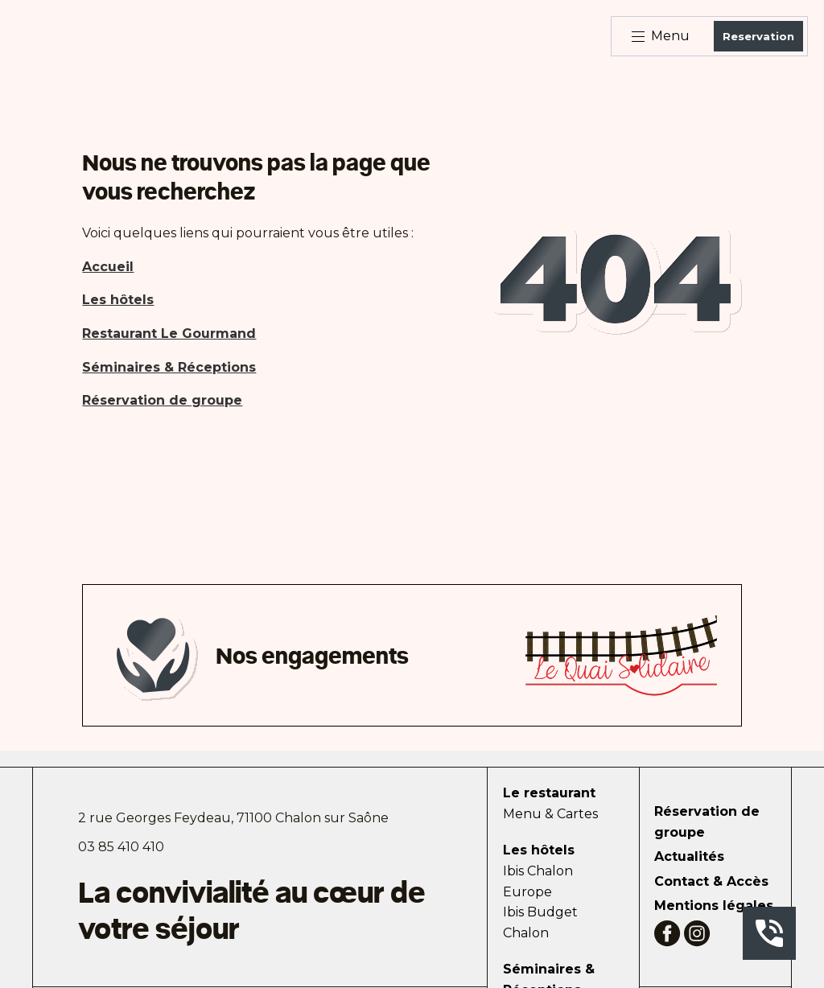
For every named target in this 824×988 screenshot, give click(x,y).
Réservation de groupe (707, 822)
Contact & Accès (711, 881)
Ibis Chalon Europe (538, 881)
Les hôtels (539, 850)
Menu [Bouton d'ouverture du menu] (661, 35)
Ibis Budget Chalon (540, 922)
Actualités (689, 856)
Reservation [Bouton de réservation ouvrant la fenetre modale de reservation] (758, 36)
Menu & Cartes (550, 813)
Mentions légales (713, 905)
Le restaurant (549, 793)
